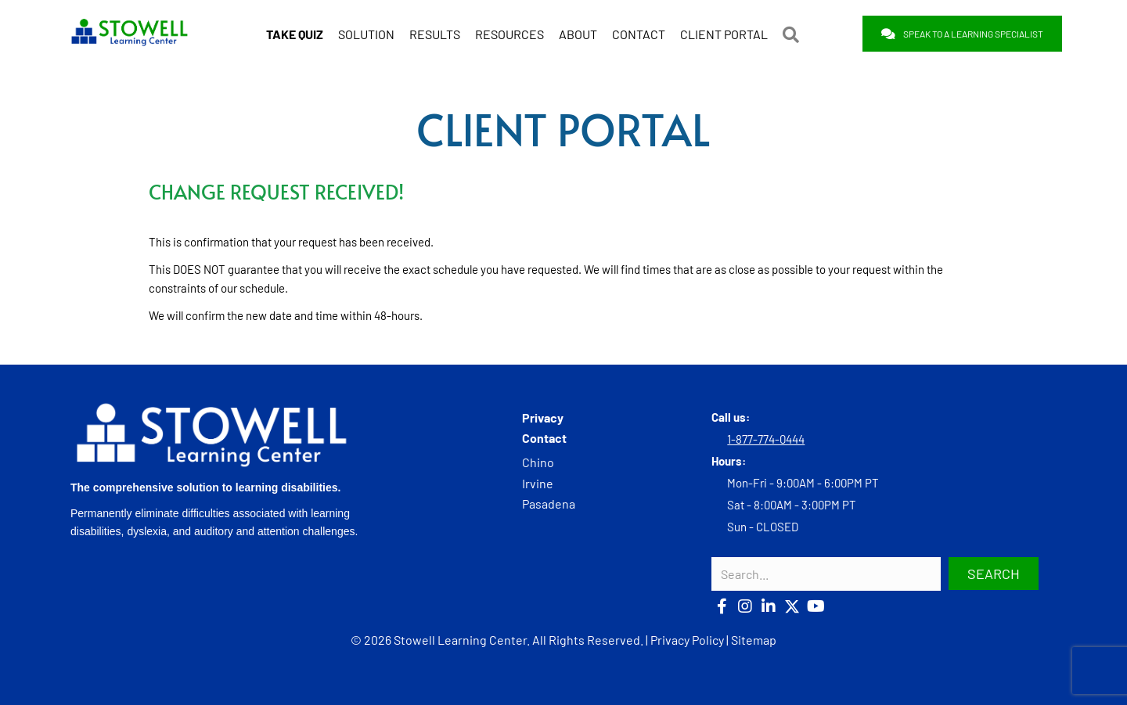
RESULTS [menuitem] (434, 34)
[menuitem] (294, 34)
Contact (544, 437)
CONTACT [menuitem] (638, 34)
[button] (794, 34)
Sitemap (753, 639)
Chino (538, 462)
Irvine (537, 483)
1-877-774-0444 (766, 439)
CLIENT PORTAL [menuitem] (724, 34)
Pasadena (548, 503)
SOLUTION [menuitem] (366, 34)
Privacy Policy (687, 639)
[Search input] (826, 574)
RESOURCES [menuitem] (509, 34)
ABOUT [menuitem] (578, 34)
